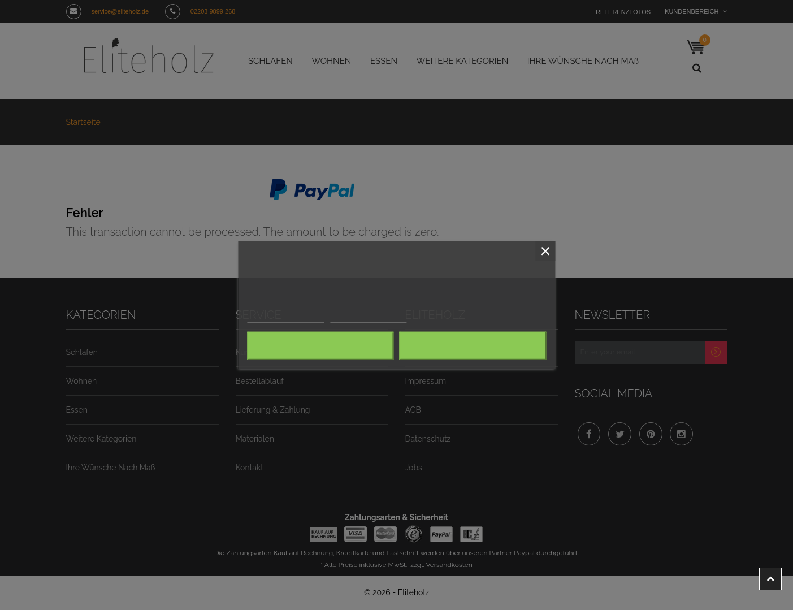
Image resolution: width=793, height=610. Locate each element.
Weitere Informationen (281, 318)
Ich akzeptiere (472, 346)
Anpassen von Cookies (354, 318)
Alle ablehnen (320, 346)
